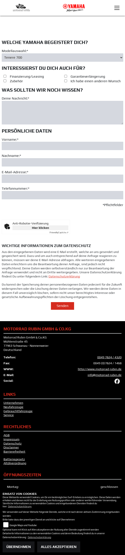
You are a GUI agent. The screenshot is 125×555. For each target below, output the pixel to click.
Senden (62, 306)
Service (8, 415)
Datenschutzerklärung (64, 284)
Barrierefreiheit (14, 451)
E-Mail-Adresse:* (15, 172)
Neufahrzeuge (13, 407)
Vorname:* (10, 139)
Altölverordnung (14, 463)
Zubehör (16, 81)
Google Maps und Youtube (23, 525)
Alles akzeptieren (58, 547)
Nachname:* (11, 156)
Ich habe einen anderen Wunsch (96, 81)
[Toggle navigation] (117, 8)
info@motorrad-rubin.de (105, 375)
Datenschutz (12, 443)
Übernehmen (18, 547)
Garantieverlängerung (88, 76)
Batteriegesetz (14, 459)
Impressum (11, 439)
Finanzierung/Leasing (27, 76)
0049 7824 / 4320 (109, 357)
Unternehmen (13, 402)
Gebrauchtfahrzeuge (18, 411)
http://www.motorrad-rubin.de (100, 369)
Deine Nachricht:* (15, 98)
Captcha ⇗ (59, 232)
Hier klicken (40, 227)
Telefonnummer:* (15, 188)
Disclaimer (11, 447)
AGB (6, 435)
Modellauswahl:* (15, 51)
